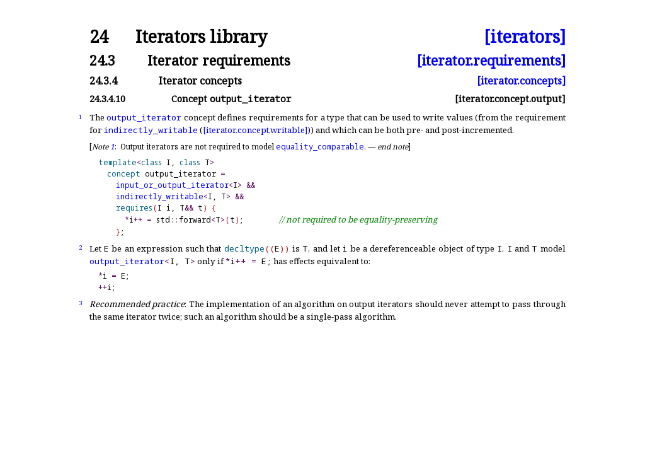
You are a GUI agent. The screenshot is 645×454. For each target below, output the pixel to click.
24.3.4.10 (107, 98)
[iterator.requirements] (491, 60)
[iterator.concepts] (521, 81)
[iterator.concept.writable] (255, 130)
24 (98, 36)
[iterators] (525, 36)
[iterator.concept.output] (510, 98)
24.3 (102, 60)
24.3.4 (103, 81)
